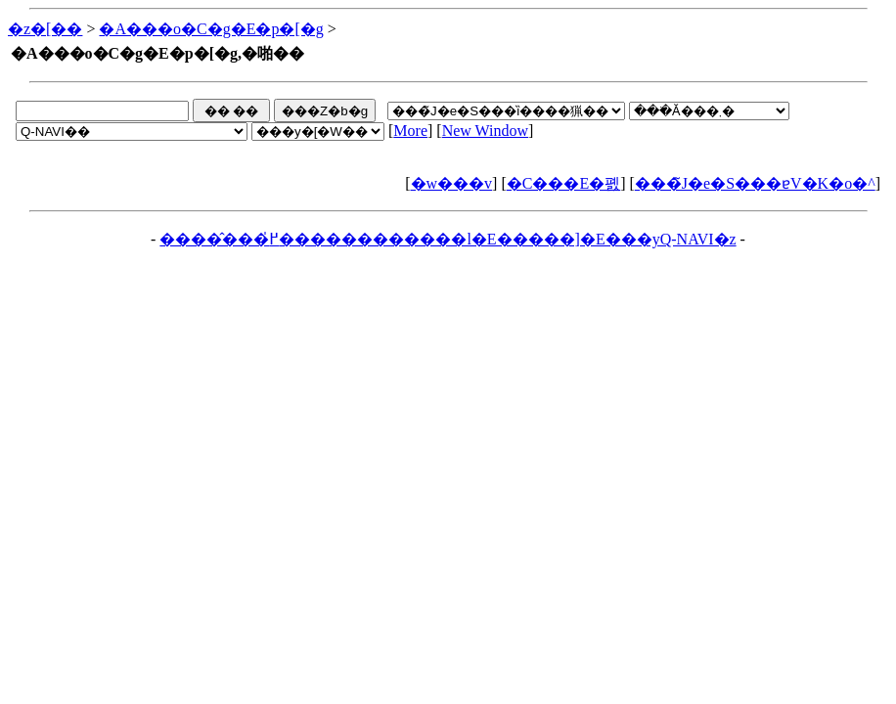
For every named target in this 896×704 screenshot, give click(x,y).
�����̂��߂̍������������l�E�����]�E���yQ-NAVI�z (447, 239)
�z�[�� (45, 29)
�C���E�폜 (563, 183)
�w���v (452, 183)
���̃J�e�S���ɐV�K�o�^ (755, 183)
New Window (485, 130)
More (410, 130)
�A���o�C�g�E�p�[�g (211, 29)
